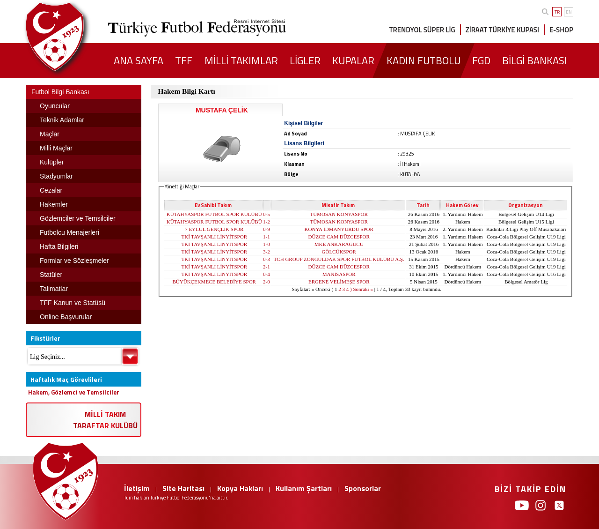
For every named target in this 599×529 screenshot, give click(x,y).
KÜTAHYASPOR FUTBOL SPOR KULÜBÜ (214, 214)
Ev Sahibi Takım (213, 205)
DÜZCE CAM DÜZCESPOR (339, 236)
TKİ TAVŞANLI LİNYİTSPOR (214, 236)
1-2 (266, 221)
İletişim (137, 488)
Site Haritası (183, 488)
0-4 (266, 274)
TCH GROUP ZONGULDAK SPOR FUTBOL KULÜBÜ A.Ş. (339, 259)
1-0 (266, 244)
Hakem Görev (462, 205)
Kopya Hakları (240, 488)
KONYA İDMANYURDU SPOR (339, 229)
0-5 (266, 214)
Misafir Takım (338, 205)
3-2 (266, 251)
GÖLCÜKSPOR (339, 251)
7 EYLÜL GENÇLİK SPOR (214, 229)
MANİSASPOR (339, 274)
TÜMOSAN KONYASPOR (339, 214)
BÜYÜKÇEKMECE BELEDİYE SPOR (214, 281)
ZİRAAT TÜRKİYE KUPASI (502, 29)
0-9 (266, 229)
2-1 (266, 266)
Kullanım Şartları (304, 488)
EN (569, 11)
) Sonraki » (361, 289)
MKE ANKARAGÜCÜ (339, 244)
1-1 (266, 236)
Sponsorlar (362, 488)
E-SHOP (561, 29)
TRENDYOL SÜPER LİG (422, 29)
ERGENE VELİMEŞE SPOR (339, 281)
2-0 (266, 281)
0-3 (266, 259)
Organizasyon (525, 205)
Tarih (423, 205)
